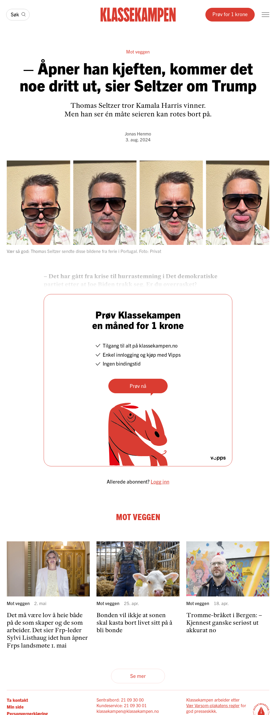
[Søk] (18, 15)
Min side (15, 706)
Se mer (138, 676)
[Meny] (265, 14)
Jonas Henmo (138, 133)
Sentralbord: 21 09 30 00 (120, 699)
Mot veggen (138, 51)
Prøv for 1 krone (230, 14)
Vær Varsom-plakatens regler (213, 705)
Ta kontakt (17, 700)
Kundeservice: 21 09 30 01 (121, 705)
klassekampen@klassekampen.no (127, 711)
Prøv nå (138, 385)
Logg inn (160, 481)
